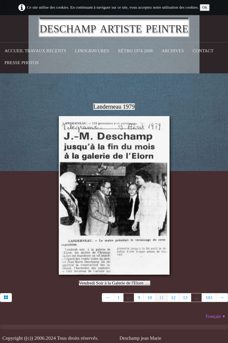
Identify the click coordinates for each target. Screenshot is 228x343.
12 (173, 297)
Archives (173, 50)
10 (150, 297)
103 (208, 297)
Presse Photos (21, 62)
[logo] (114, 27)
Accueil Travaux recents (35, 50)
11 (161, 297)
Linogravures (92, 50)
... (128, 297)
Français (216, 316)
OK (205, 7)
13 (185, 297)
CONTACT (203, 50)
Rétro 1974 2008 (135, 50)
